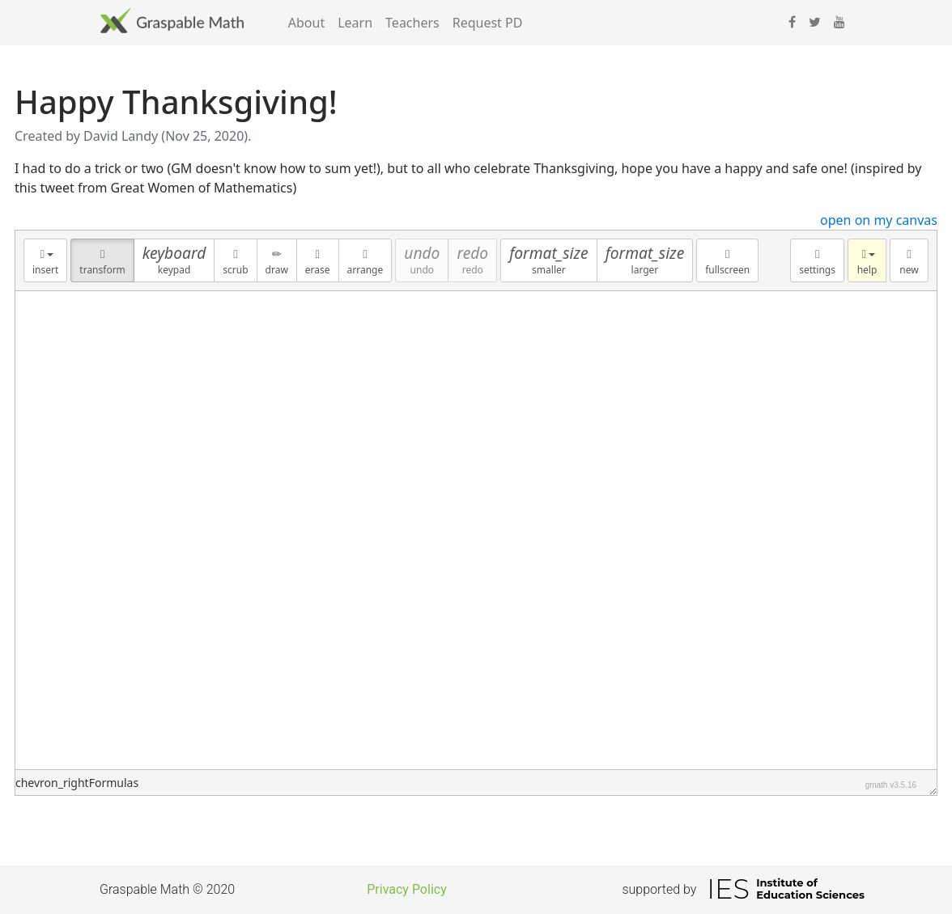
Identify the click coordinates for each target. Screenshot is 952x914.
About (306, 23)
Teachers (412, 23)
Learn (355, 23)
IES (728, 888)
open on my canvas (878, 220)
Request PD (488, 23)
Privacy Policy (407, 889)
